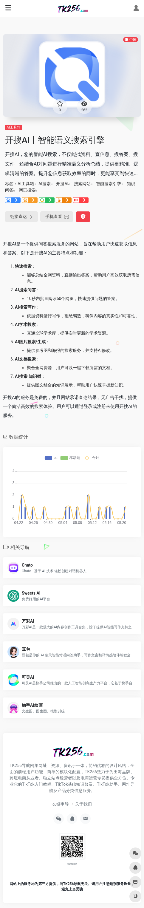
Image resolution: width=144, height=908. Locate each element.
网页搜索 (27, 190)
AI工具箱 (14, 127)
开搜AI (62, 183)
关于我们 (83, 804)
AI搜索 (44, 183)
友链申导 (60, 804)
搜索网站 (82, 183)
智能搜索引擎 (108, 183)
